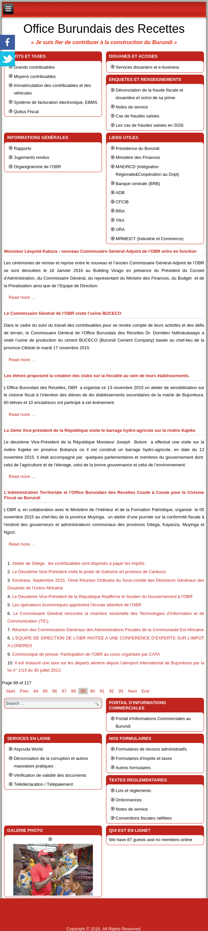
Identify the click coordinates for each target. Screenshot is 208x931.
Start (10, 691)
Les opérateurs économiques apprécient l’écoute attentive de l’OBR (77, 604)
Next (132, 691)
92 (111, 691)
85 (45, 691)
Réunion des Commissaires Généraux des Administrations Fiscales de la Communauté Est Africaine (108, 629)
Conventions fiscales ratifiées (143, 818)
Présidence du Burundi (137, 148)
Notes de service (132, 106)
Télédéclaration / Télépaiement (43, 784)
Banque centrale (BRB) (138, 183)
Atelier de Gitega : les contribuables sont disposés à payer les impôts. (79, 563)
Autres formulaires (133, 767)
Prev (24, 691)
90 (92, 691)
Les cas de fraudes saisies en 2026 (149, 125)
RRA (120, 211)
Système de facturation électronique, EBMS (55, 102)
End (145, 691)
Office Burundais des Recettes (104, 28)
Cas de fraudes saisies (137, 115)
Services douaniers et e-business (147, 67)
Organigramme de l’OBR (37, 166)
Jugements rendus (31, 157)
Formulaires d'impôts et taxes (144, 758)
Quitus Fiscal (26, 111)
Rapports (22, 148)
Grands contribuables (34, 67)
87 (64, 691)
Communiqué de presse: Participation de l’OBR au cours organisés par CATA (86, 654)
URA (120, 229)
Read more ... (22, 297)
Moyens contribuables (34, 76)
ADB (120, 192)
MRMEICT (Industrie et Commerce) (149, 238)
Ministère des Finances (138, 157)
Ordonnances (129, 799)
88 (73, 691)
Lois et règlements (133, 790)
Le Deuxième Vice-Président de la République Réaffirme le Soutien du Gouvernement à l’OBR (102, 596)
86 (54, 691)
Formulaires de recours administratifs (151, 749)
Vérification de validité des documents (50, 775)
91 (102, 691)
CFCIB (122, 201)
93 (121, 691)
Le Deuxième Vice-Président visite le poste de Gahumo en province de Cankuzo (89, 571)
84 (35, 691)
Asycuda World (28, 749)
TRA (120, 220)
